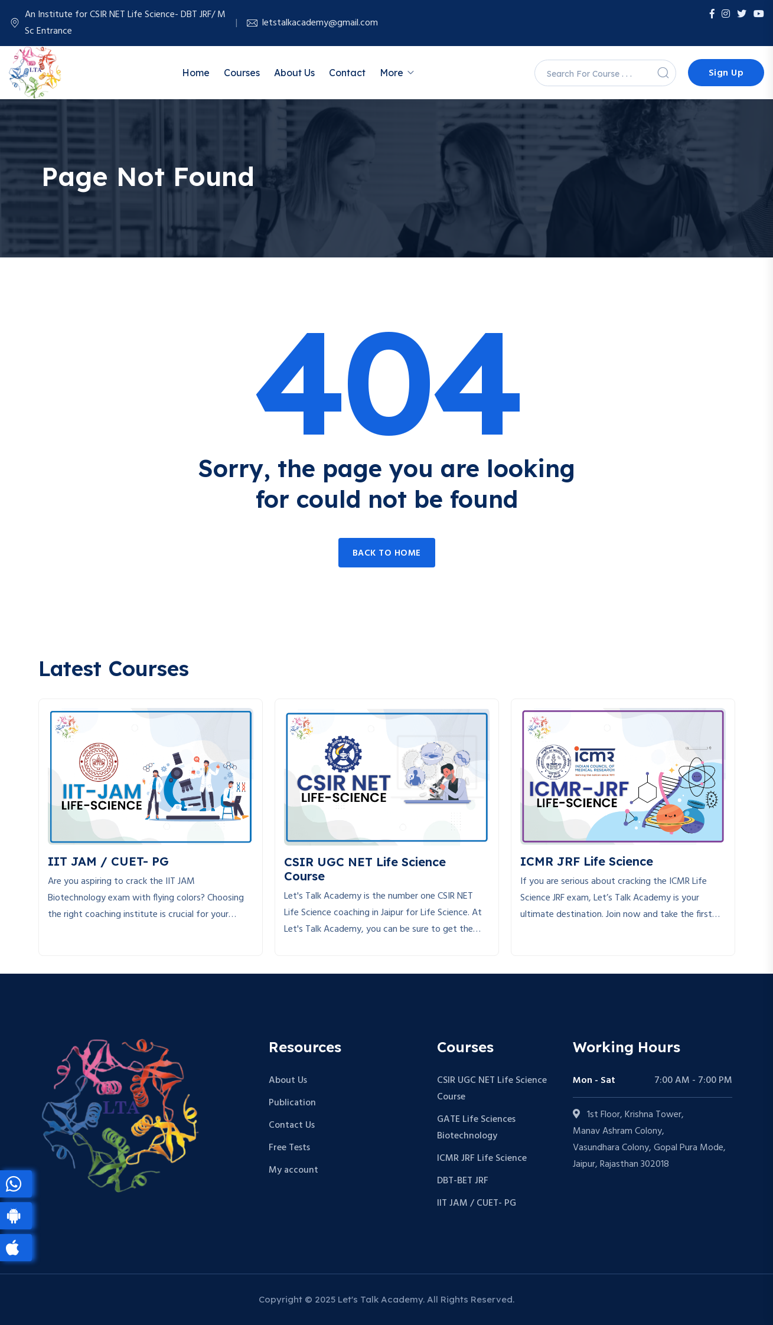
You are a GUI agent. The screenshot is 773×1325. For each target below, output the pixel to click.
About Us (294, 73)
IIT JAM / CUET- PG (476, 1203)
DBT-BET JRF (462, 1181)
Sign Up (726, 73)
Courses (242, 73)
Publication (292, 1103)
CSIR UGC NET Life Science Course (492, 1089)
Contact (347, 73)
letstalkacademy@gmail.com (320, 23)
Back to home (387, 553)
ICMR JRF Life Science (482, 1158)
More (391, 73)
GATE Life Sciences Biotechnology (476, 1128)
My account (293, 1170)
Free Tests (289, 1148)
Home (196, 73)
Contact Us (292, 1125)
